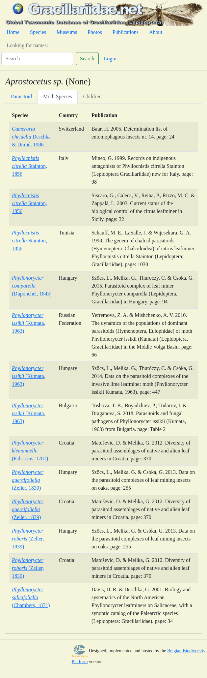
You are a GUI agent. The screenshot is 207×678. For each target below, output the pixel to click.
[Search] (37, 58)
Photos (95, 32)
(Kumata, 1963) (28, 323)
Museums (67, 32)
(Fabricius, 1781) (30, 450)
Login (110, 58)
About (155, 32)
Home (13, 32)
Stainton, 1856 (29, 166)
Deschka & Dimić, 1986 (31, 136)
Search (87, 58)
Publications (126, 32)
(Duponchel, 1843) (32, 285)
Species (38, 32)
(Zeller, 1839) (27, 480)
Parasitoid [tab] (21, 96)
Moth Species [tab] (57, 96)
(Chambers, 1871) (31, 597)
